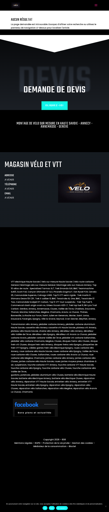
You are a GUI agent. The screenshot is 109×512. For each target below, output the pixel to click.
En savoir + (61, 508)
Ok (45, 508)
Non (51, 508)
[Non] (105, 506)
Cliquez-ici (54, 105)
